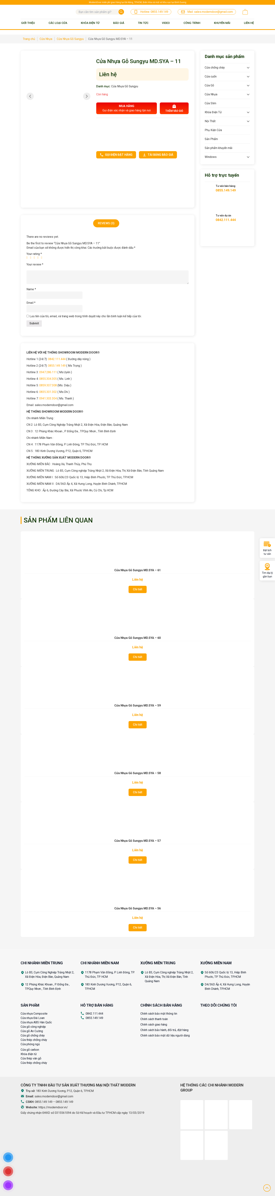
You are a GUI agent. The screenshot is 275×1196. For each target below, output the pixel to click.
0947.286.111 (48, 372)
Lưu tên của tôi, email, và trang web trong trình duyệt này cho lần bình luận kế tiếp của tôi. (86, 316)
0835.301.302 (48, 392)
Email (30, 302)
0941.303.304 (48, 398)
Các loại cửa (58, 23)
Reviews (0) (106, 223)
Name (31, 289)
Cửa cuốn (211, 76)
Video (166, 23)
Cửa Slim (210, 103)
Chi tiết (137, 589)
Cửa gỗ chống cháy (33, 1035)
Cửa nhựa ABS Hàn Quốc (36, 1022)
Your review (34, 264)
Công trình (192, 23)
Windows (211, 157)
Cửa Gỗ (209, 85)
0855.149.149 (57, 365)
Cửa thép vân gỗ (31, 1058)
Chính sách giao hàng (153, 1024)
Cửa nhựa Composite (34, 1013)
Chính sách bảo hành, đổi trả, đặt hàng (164, 1030)
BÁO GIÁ (118, 23)
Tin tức (143, 23)
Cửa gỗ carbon (30, 1049)
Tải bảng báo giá (158, 155)
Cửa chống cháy (215, 67)
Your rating (34, 254)
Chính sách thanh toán (154, 1019)
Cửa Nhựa (211, 94)
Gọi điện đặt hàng (116, 155)
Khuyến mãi (222, 23)
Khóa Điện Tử (90, 23)
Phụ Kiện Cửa (213, 130)
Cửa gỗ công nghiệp (33, 1026)
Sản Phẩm (211, 139)
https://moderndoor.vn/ (53, 1107)
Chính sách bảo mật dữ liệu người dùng (165, 1035)
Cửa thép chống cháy (34, 1040)
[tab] (106, 223)
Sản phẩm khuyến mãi (218, 148)
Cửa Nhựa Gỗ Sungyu (124, 86)
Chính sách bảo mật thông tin (158, 1013)
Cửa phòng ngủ (30, 1044)
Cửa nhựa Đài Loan (33, 1018)
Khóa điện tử (29, 1054)
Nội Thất (210, 121)
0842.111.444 (57, 359)
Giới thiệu (28, 23)
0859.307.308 (48, 385)
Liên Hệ (249, 23)
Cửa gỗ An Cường (32, 1031)
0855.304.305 (48, 378)
